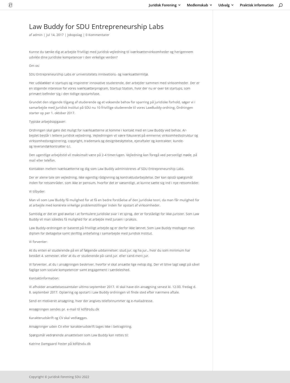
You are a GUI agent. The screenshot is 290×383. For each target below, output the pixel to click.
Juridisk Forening (162, 5)
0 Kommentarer (97, 35)
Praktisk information (257, 5)
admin (38, 35)
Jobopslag (74, 35)
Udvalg (224, 5)
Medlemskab (197, 5)
